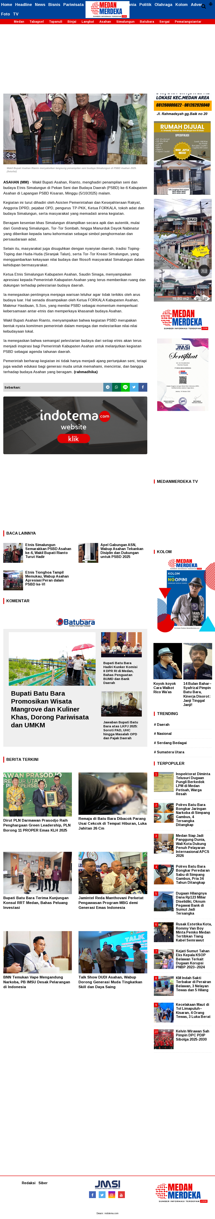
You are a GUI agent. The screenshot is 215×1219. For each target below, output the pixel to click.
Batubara (147, 21)
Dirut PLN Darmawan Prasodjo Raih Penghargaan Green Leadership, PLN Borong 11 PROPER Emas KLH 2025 (37, 825)
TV (15, 14)
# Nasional (162, 733)
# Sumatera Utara (169, 752)
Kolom (181, 4)
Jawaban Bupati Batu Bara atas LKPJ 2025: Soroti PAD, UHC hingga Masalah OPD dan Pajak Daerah (120, 730)
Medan (19, 21)
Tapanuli (55, 21)
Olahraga (163, 4)
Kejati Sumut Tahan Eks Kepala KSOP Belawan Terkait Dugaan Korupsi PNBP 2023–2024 (193, 959)
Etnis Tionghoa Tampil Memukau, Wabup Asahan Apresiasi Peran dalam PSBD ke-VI (47, 578)
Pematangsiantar (188, 21)
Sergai (164, 21)
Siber (43, 1183)
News (40, 4)
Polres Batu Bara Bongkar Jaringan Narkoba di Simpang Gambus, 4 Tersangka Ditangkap (193, 815)
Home (6, 4)
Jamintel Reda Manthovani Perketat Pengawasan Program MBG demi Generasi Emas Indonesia (111, 903)
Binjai (71, 21)
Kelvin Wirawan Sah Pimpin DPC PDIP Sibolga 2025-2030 (192, 1035)
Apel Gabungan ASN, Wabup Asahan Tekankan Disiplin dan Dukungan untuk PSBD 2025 (121, 551)
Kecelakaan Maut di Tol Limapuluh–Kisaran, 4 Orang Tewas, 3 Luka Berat (193, 1011)
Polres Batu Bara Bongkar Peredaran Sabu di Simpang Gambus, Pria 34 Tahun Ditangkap (193, 874)
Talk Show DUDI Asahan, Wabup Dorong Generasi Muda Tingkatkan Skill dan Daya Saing (110, 982)
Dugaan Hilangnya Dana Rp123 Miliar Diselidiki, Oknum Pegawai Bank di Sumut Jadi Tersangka (191, 903)
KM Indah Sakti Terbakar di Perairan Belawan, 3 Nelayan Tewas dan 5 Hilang (193, 984)
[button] (210, 2)
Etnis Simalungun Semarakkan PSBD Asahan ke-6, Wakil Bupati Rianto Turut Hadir (48, 551)
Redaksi (28, 1183)
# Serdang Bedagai (170, 743)
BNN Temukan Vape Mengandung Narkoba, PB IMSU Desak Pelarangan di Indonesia (36, 982)
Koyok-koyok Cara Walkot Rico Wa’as (164, 688)
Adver (196, 4)
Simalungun (125, 21)
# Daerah (161, 724)
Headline (23, 4)
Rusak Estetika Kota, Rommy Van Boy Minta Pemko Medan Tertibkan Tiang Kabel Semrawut (194, 932)
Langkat (88, 21)
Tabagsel (36, 21)
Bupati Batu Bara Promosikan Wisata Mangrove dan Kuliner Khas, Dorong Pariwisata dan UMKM (50, 709)
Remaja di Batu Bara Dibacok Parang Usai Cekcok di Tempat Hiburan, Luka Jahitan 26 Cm (112, 823)
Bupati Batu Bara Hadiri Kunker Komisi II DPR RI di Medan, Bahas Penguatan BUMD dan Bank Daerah (120, 673)
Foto (5, 14)
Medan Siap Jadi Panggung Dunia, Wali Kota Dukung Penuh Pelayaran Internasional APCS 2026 (192, 846)
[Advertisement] (107, 60)
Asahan (105, 21)
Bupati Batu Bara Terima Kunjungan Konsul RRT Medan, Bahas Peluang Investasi (36, 903)
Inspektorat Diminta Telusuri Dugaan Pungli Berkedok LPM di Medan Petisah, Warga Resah (193, 784)
